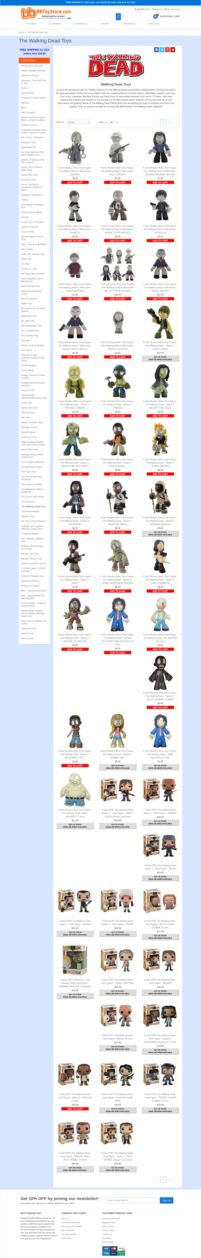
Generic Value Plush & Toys (32, 238)
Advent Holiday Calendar (33, 70)
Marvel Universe (29, 298)
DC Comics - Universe (32, 137)
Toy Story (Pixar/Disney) (33, 521)
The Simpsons (28, 502)
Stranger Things (29, 427)
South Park (26, 403)
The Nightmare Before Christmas (32, 490)
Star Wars (26, 417)
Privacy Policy (108, 1230)
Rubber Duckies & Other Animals (33, 376)
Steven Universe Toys (32, 422)
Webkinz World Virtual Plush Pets (32, 547)
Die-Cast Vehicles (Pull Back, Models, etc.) (32, 153)
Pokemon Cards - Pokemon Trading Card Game (32, 358)
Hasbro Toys (27, 633)
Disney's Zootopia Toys (32, 576)
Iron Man (25, 264)
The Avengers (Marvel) (32, 462)
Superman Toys (29, 437)
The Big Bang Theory (31, 467)
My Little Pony (28, 321)
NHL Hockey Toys (30, 335)
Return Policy (108, 1226)
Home (21, 32)
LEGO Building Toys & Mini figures (32, 279)
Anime (24, 88)
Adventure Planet (29, 75)
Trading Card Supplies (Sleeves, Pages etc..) (32, 527)
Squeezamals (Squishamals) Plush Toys (34, 396)
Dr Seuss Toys (28, 180)
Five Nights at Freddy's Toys (32, 206)
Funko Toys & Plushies (32, 222)
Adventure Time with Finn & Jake (33, 81)
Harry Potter (27, 249)
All (117, 122)
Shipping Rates (108, 1222)
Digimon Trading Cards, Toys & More (33, 161)
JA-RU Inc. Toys (29, 269)
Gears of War (27, 232)
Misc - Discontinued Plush (34, 590)
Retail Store (66, 1238)
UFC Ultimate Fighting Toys (32, 539)
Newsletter (106, 1238)
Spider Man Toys (29, 408)
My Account (172, 9)
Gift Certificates (68, 1230)
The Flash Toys (28, 472)
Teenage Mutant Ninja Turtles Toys (32, 455)
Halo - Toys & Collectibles (33, 244)
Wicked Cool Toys (30, 554)
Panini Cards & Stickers (33, 345)
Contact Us (107, 1234)
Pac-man (25, 340)
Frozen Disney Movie (31, 212)
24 (106, 122)
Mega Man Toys (29, 316)
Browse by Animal (30, 581)
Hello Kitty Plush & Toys (33, 254)
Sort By (60, 122)
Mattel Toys (26, 303)
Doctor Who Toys (29, 175)
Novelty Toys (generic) (32, 66)
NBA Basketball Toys (31, 326)
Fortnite (25, 217)
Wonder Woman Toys (31, 558)
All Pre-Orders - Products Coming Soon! (33, 604)
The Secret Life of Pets (32, 497)
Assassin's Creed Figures (33, 98)
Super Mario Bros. (30, 449)
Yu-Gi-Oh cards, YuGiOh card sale (33, 569)
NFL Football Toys (30, 330)
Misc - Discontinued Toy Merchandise (33, 596)
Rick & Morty (27, 370)
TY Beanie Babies (30, 534)
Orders (157, 9)
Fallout (24, 200)
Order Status (107, 1242)
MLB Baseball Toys (30, 286)
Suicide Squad (28, 432)
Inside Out (26, 259)
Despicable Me (28, 147)
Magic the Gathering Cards (31, 292)
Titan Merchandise (30, 511)
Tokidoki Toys (27, 516)
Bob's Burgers (28, 112)
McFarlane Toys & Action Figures (33, 309)
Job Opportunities (69, 1234)
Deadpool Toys (28, 142)
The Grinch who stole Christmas (31, 477)
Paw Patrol (26, 350)
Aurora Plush (27, 93)
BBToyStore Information (71, 1226)
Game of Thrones (29, 227)
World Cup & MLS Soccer (33, 563)
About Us (65, 1218)
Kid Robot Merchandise (32, 274)
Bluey (24, 107)
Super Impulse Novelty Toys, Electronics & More (33, 443)
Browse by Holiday (30, 586)
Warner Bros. (27, 638)
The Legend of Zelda (31, 484)
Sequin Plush (27, 390)
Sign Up (167, 1200)
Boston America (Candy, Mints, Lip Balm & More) (33, 118)
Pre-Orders (129, 25)
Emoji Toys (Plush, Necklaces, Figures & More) (31, 187)
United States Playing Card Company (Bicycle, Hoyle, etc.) (33, 613)
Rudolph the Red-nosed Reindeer (33, 384)
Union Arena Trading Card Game (34, 622)
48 (111, 122)
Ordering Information (111, 1218)
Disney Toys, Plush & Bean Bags (31, 168)
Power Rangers (28, 365)
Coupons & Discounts (70, 1222)
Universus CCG (29, 628)
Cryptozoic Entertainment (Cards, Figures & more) (33, 131)
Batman (25, 103)
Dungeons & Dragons (31, 195)
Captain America (29, 125)
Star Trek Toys (28, 412)
